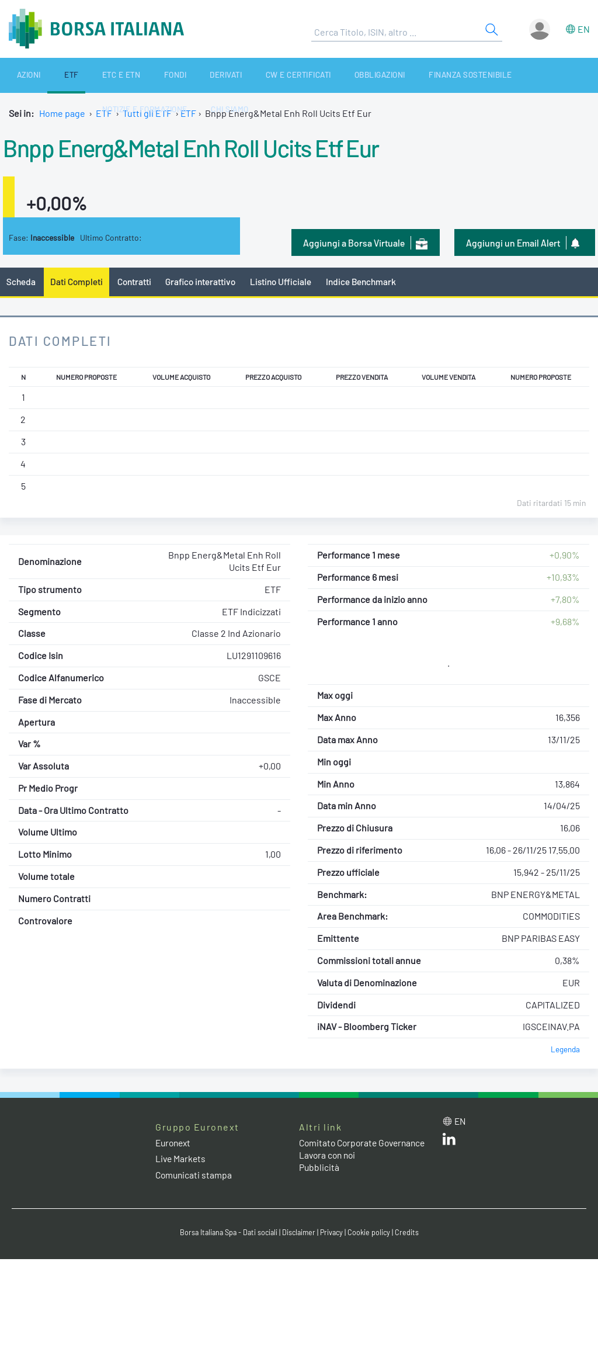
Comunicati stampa (194, 1175)
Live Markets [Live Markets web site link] (181, 1159)
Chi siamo (569, 75)
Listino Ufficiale (287, 281)
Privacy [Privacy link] (334, 1234)
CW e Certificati (238, 75)
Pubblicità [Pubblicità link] (319, 1179)
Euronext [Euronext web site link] (174, 1143)
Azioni (19, 75)
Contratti (136, 281)
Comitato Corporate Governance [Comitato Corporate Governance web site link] (340, 1149)
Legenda (565, 1050)
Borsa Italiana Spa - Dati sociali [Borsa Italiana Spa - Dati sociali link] (226, 1234)
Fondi (133, 75)
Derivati (174, 75)
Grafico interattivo (205, 281)
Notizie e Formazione (493, 75)
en (584, 28)
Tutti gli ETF (147, 113)
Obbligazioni (311, 75)
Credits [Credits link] (411, 1234)
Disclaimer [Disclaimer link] (299, 1234)
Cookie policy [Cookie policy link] (372, 1234)
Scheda (21, 281)
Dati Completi (78, 281)
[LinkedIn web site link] (449, 1142)
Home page (62, 113)
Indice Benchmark (370, 281)
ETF (51, 75)
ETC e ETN (90, 75)
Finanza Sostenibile (393, 75)
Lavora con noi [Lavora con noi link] (329, 1167)
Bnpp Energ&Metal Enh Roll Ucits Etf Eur (209, 146)
